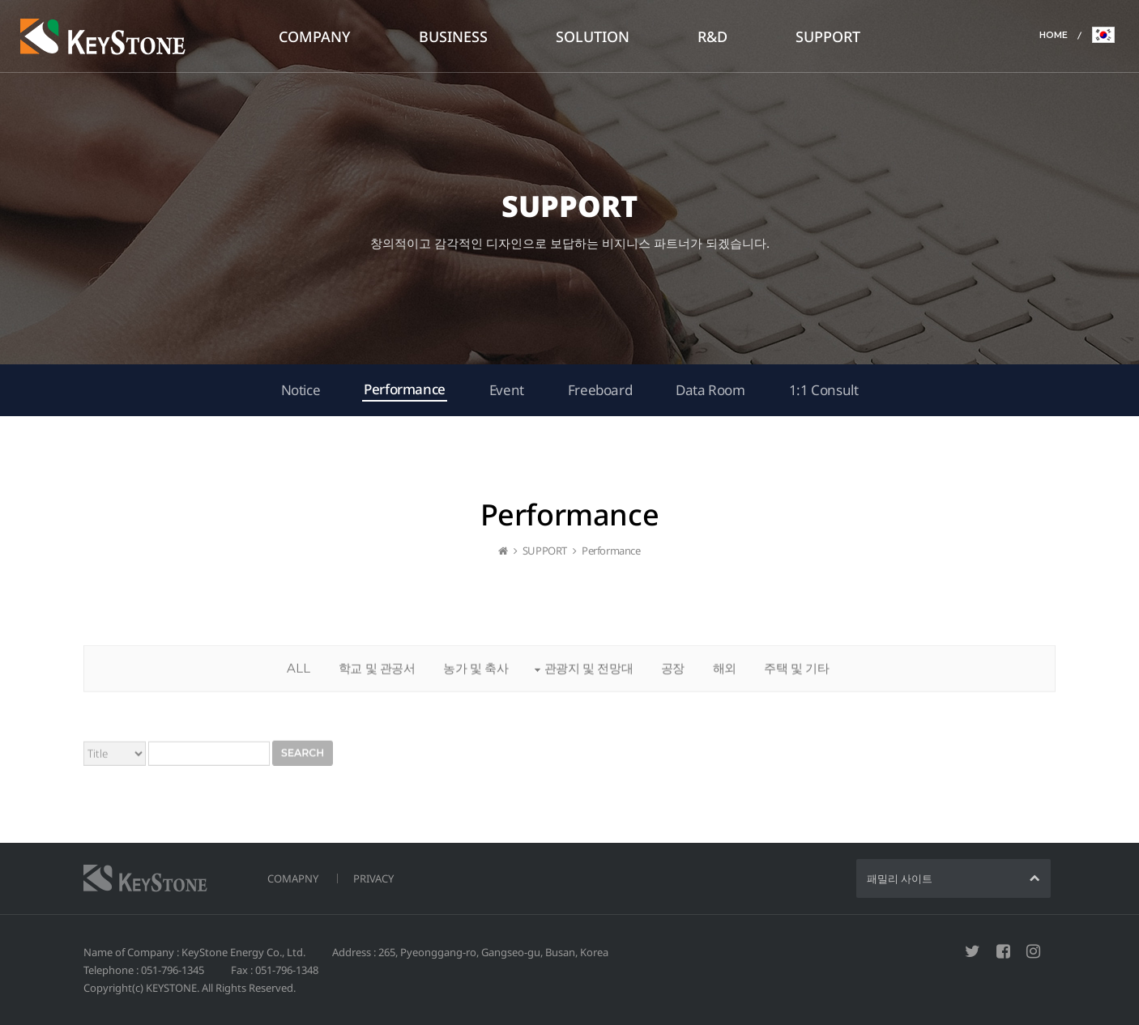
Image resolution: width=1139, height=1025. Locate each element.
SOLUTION (592, 36)
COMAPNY (292, 878)
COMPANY (315, 36)
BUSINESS (453, 36)
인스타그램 (1033, 951)
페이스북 (1003, 951)
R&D (712, 36)
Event (506, 390)
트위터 (972, 951)
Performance (405, 389)
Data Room (710, 390)
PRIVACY (373, 878)
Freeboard (600, 390)
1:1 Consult (824, 390)
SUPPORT (828, 36)
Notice (301, 390)
